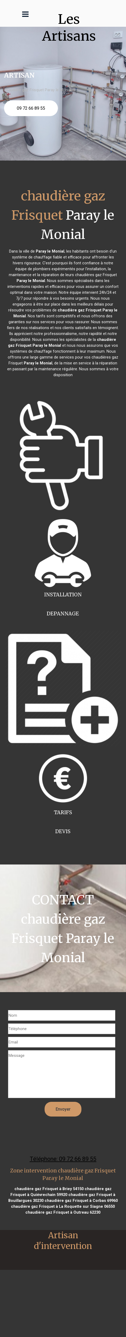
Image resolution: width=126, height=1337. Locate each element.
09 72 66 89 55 (31, 108)
